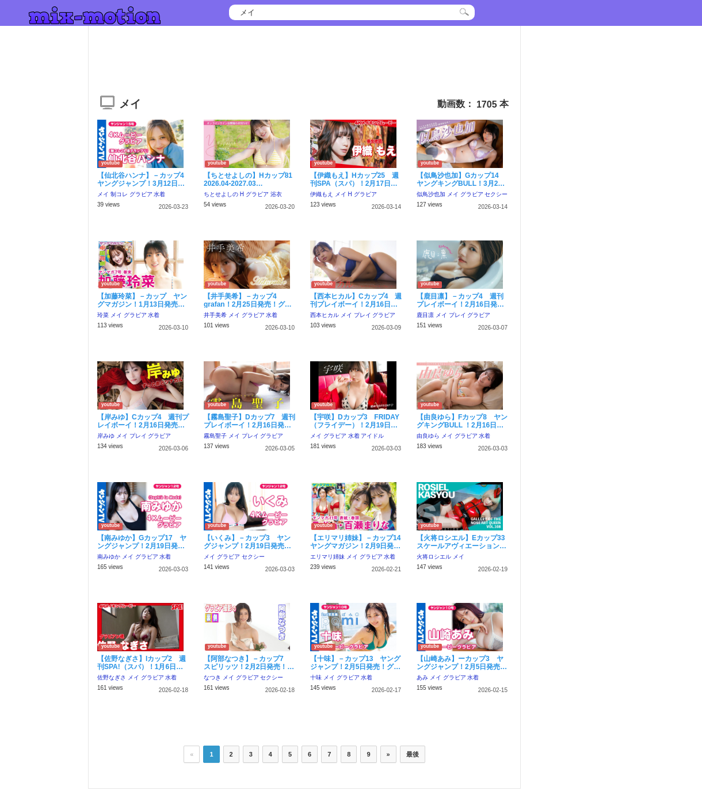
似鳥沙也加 (431, 194)
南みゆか (108, 556)
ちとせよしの (221, 194)
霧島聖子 (215, 436)
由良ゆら (428, 436)
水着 (159, 194)
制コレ (119, 194)
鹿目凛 (425, 315)
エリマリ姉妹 (327, 556)
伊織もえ (321, 194)
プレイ (362, 315)
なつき (212, 677)
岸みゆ (106, 436)
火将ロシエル (434, 556)
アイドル (372, 436)
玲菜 (103, 315)
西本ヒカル (324, 315)
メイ (103, 194)
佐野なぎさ (111, 677)
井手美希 (215, 315)
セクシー (496, 194)
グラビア (140, 194)
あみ (422, 677)
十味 (316, 677)
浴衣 (276, 194)
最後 (412, 754)
